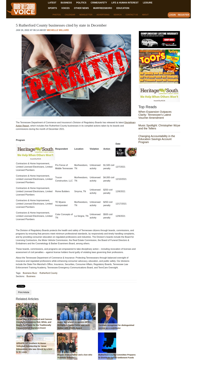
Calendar (70, 15)
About (145, 15)
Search (117, 15)
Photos (57, 15)
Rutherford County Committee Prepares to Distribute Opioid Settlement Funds (117, 356)
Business (66, 3)
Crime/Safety (99, 3)
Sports (52, 8)
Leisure (147, 3)
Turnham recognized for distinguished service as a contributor (116, 326)
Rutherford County (48, 273)
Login (172, 15)
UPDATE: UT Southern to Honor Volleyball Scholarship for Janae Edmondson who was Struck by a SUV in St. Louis (34, 347)
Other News (81, 8)
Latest (52, 3)
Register (183, 15)
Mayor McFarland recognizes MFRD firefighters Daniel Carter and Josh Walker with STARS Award (74, 325)
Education (122, 8)
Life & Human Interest (124, 3)
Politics (81, 3)
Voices (65, 8)
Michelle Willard (58, 30)
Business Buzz (30, 273)
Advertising (102, 15)
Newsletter (85, 15)
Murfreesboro (102, 8)
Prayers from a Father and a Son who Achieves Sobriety (74, 356)
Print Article (23, 292)
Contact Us (132, 15)
